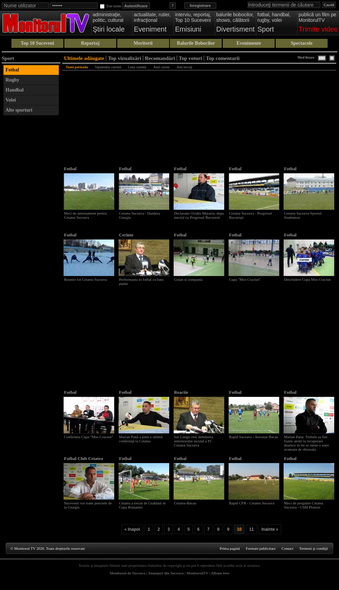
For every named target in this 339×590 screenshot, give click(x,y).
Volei (11, 100)
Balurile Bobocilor (196, 43)
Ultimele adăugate (84, 58)
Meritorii (143, 43)
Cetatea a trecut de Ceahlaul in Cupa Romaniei (142, 505)
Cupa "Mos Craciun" (245, 279)
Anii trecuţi (184, 67)
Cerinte (126, 234)
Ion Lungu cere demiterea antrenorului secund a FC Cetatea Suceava (193, 441)
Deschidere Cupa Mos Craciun (307, 279)
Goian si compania (188, 279)
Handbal (15, 90)
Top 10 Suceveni (37, 43)
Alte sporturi (19, 110)
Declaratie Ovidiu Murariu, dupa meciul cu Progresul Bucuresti (199, 215)
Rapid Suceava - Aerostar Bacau (253, 437)
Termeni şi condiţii (313, 548)
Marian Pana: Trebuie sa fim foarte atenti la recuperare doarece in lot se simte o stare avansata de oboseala (306, 443)
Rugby (12, 80)
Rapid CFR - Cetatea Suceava (251, 503)
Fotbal (12, 69)
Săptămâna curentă (108, 67)
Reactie (181, 392)
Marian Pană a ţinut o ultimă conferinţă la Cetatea (141, 439)
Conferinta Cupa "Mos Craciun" (88, 437)
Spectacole (301, 43)
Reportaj (90, 43)
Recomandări (160, 58)
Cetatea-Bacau (185, 503)
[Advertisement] (31, 223)
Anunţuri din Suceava (166, 573)
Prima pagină (230, 548)
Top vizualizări (124, 58)
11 (251, 529)
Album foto (220, 573)
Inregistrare (200, 5)
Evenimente (249, 43)
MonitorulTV (197, 573)
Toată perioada (77, 67)
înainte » (270, 529)
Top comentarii (222, 58)
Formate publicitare (260, 548)
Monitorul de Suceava (127, 573)
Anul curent (161, 67)
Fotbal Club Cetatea (83, 458)
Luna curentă (137, 67)
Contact (287, 548)
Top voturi (190, 58)
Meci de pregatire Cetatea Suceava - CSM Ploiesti (303, 505)
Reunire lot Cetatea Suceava (85, 279)
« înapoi (132, 529)
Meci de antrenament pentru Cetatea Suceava (85, 215)
